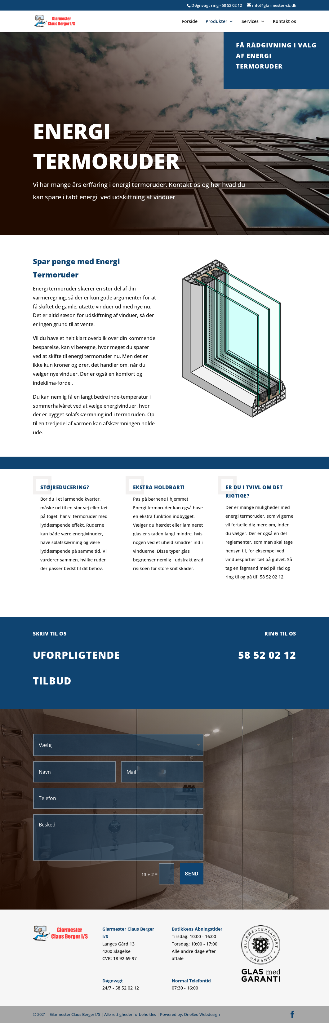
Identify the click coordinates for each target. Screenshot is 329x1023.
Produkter (216, 21)
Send (191, 874)
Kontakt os (284, 21)
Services (250, 21)
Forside (190, 21)
